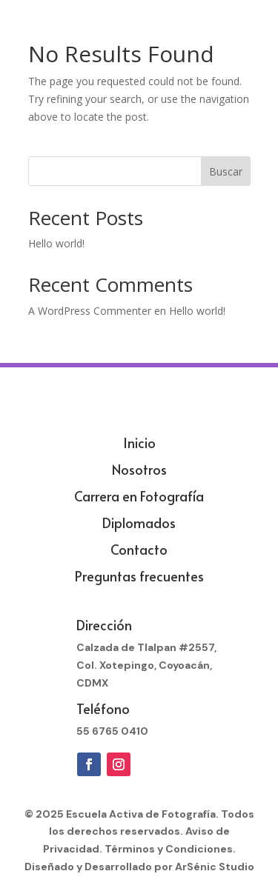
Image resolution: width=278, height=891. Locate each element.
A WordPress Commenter (89, 311)
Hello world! (56, 243)
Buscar (225, 171)
